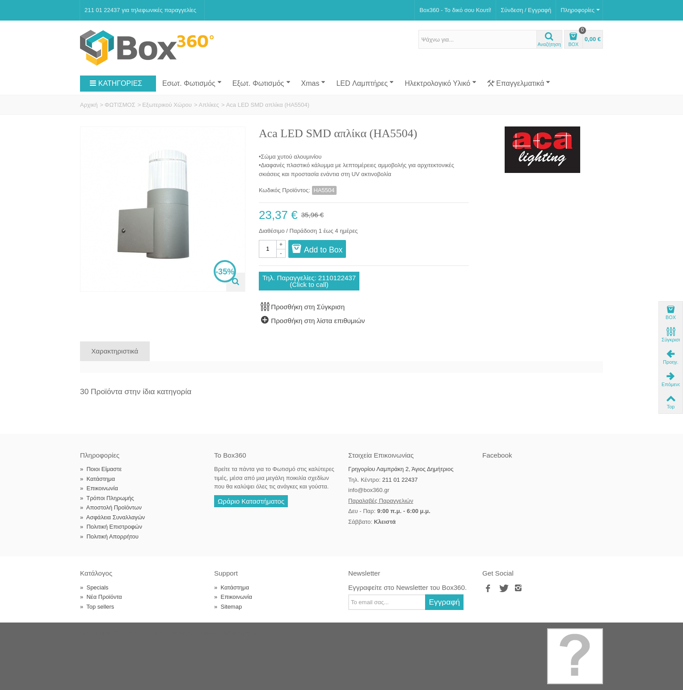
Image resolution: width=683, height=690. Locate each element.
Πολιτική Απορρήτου (109, 536)
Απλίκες (208, 104)
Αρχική (89, 104)
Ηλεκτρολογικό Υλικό (440, 83)
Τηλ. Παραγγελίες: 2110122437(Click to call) (309, 281)
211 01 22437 (400, 479)
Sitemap (228, 606)
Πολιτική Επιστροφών (111, 526)
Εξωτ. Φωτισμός (261, 83)
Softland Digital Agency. (227, 632)
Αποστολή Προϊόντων (111, 507)
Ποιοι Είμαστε (101, 469)
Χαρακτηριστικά (114, 351)
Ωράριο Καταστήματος (251, 501)
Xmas (313, 83)
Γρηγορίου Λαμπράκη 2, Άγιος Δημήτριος (400, 469)
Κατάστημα (97, 478)
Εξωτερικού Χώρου (167, 104)
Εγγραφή (444, 601)
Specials (94, 587)
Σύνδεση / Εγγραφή (526, 10)
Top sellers (97, 606)
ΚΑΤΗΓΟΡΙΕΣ (115, 84)
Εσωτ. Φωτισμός (192, 83)
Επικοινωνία (99, 488)
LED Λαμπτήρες (365, 83)
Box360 (137, 632)
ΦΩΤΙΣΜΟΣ (120, 104)
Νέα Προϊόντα (101, 596)
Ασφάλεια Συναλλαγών (112, 517)
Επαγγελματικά (518, 84)
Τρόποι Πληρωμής (107, 498)
